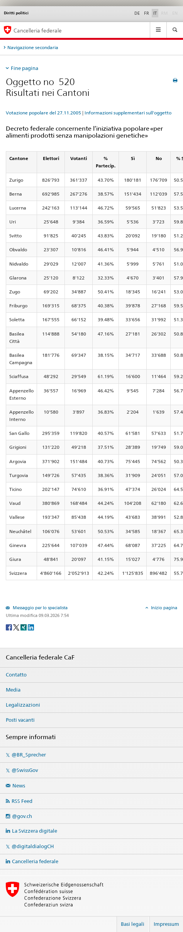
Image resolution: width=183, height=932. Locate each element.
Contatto (16, 674)
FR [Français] (146, 13)
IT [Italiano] (155, 13)
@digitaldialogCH (33, 846)
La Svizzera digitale (34, 831)
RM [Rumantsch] (164, 13)
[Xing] (24, 627)
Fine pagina (24, 68)
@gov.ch (22, 816)
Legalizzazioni (23, 705)
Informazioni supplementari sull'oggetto (128, 113)
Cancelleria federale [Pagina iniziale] (38, 30)
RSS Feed (22, 801)
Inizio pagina (163, 607)
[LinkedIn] (31, 627)
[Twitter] (16, 627)
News (18, 785)
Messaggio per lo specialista (40, 607)
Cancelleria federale (35, 861)
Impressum (166, 924)
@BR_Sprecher (29, 754)
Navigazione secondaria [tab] (32, 47)
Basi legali (132, 924)
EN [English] (175, 13)
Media (13, 690)
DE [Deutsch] (137, 13)
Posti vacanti (20, 720)
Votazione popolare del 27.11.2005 (43, 113)
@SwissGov (25, 770)
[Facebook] (9, 627)
